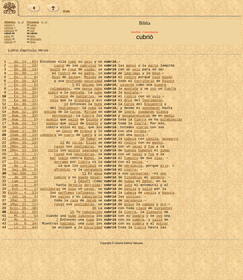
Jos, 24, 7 (22, 142)
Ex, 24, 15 (22, 100)
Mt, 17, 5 (22, 248)
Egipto (168, 87)
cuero (59, 68)
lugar (165, 170)
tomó (72, 63)
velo (88, 63)
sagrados (90, 170)
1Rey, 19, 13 (22, 160)
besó (156, 77)
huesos (130, 170)
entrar (162, 258)
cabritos (88, 68)
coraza (140, 147)
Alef (84, 207)
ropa (72, 73)
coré (32, 30)
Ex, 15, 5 (22, 91)
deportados (35, 39)
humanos (145, 170)
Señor (147, 207)
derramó (61, 184)
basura (168, 221)
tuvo (156, 82)
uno (163, 197)
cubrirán (8, 41)
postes (74, 170)
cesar (32, 27)
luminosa (86, 248)
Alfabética (9, 22)
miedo (167, 82)
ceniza (152, 156)
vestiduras (84, 165)
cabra (87, 151)
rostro (64, 77)
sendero (157, 202)
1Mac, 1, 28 (22, 230)
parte (153, 68)
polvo (137, 184)
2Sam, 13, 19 (22, 156)
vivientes (163, 239)
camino (60, 202)
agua (98, 197)
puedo (83, 202)
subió (53, 100)
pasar (95, 202)
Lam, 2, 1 (22, 207)
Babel (89, 179)
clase (141, 239)
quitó (55, 73)
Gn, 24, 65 (22, 63)
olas (158, 179)
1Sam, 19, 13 (22, 151)
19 (82, 156)
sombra (138, 248)
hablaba (67, 258)
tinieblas (133, 202)
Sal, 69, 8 (22, 193)
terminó (61, 105)
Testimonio (152, 110)
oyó (153, 96)
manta (139, 151)
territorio (144, 87)
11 (84, 197)
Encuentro (153, 114)
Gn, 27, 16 (22, 68)
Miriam (90, 124)
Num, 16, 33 (22, 128)
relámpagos (60, 96)
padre (89, 77)
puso (72, 216)
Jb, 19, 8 (22, 202)
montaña (131, 96)
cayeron (127, 91)
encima (50, 124)
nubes (129, 207)
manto (157, 160)
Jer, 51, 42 (22, 179)
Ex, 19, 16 (22, 96)
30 (94, 239)
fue (151, 165)
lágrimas (132, 77)
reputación (92, 244)
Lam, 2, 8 (22, 211)
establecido (171, 133)
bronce (86, 147)
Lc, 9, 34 (22, 258)
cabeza (130, 156)
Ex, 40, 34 (22, 114)
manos (131, 68)
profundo (74, 87)
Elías (91, 160)
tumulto (131, 179)
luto (128, 211)
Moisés (90, 82)
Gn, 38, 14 (22, 73)
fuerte (170, 96)
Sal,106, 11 (22, 197)
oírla (77, 160)
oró (163, 234)
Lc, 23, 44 (22, 262)
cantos (33, 24)
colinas (133, 225)
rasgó (59, 165)
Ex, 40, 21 (22, 110)
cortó (53, 170)
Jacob (73, 82)
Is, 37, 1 (22, 174)
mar (81, 142)
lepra (129, 124)
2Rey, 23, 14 (22, 170)
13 (62, 160)
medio (169, 128)
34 (66, 114)
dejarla (75, 211)
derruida (92, 211)
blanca (162, 124)
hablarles (85, 105)
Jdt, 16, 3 (22, 225)
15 (72, 244)
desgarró (170, 156)
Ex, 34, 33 (22, 105)
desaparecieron (136, 128)
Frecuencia (33, 22)
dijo (164, 188)
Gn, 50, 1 (22, 77)
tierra (88, 128)
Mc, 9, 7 (22, 253)
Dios (56, 82)
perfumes (66, 221)
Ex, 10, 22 (22, 87)
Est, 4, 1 (22, 216)
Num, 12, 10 (22, 124)
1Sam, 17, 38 (22, 147)
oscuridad (93, 87)
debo (32, 36)
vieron (142, 142)
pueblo (52, 133)
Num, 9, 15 (22, 119)
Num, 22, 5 (22, 133)
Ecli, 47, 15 (22, 244)
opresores (139, 197)
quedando (146, 124)
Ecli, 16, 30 (22, 239)
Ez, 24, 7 (22, 184)
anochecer (151, 119)
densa (87, 96)
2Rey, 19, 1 (22, 165)
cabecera (48, 151)
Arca (128, 110)
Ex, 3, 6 (22, 82)
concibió (88, 188)
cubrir (7, 36)
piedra (160, 91)
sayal (137, 165)
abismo (88, 91)
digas (32, 41)
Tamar (91, 156)
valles (64, 225)
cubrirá (7, 39)
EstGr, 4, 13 (22, 221)
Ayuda (66, 11)
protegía (82, 110)
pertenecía (62, 128)
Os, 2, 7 (22, 188)
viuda (89, 73)
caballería (92, 225)
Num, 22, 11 (22, 137)
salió (73, 133)
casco (67, 147)
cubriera (8, 24)
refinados (85, 221)
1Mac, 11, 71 (22, 234)
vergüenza (133, 188)
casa (74, 230)
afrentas (62, 193)
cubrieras (9, 27)
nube (98, 96)
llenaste (154, 244)
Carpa (129, 114)
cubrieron (9, 30)
